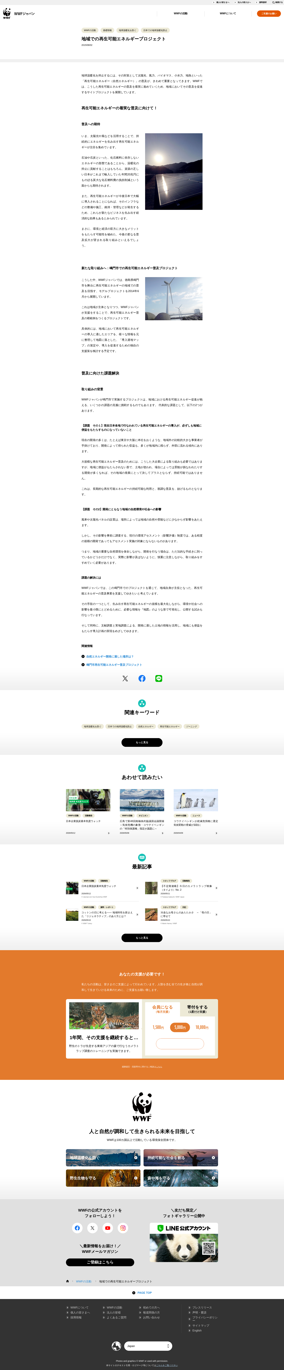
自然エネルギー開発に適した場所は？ (110, 656)
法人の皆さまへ (244, 2)
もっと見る (142, 742)
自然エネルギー (145, 726)
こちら (159, 1067)
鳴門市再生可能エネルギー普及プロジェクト (114, 664)
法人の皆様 (114, 1312)
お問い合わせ (151, 1317)
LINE (158, 678)
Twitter (125, 678)
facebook (142, 678)
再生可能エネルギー (170, 726)
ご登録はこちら (100, 1262)
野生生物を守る (105, 1181)
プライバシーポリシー (205, 1319)
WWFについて (228, 13)
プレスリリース (202, 1307)
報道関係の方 (151, 1312)
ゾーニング (191, 726)
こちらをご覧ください (167, 1365)
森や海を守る (182, 1181)
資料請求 (263, 2)
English (197, 1330)
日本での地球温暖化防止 (155, 30)
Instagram (123, 1228)
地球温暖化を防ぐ (127, 30)
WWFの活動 (180, 13)
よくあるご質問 (116, 1317)
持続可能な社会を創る (182, 1161)
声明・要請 (199, 1312)
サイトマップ (200, 1325)
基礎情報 (107, 30)
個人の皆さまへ (222, 2)
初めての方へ (151, 1307)
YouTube (107, 1228)
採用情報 (76, 1317)
